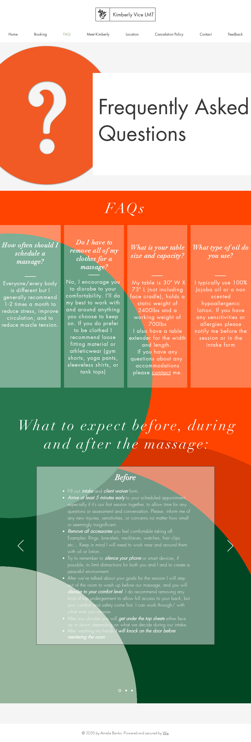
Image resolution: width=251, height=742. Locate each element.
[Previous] (21, 546)
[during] (126, 691)
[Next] (230, 546)
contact (161, 372)
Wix (166, 733)
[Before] (119, 690)
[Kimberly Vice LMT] (133, 14)
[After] (132, 691)
